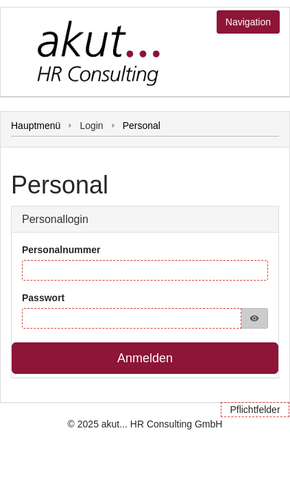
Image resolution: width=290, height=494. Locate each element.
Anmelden (145, 358)
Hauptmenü (35, 125)
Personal (141, 125)
